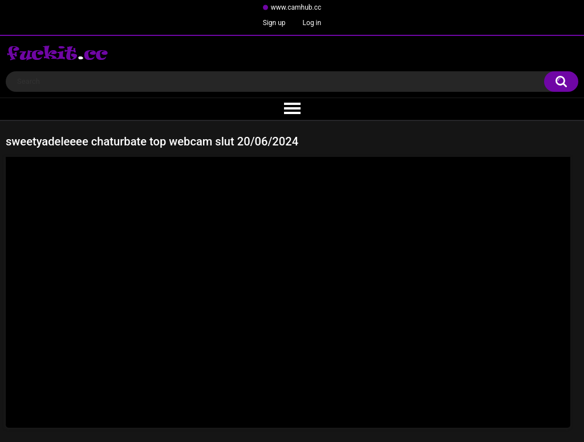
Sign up (274, 23)
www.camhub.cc (296, 7)
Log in (312, 23)
